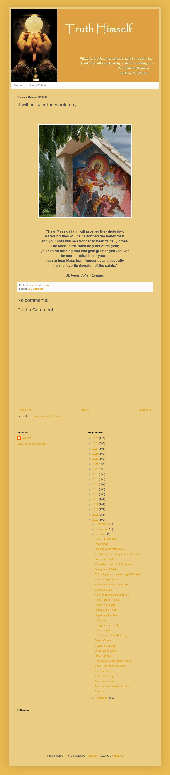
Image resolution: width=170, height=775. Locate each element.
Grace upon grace (105, 538)
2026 (95, 438)
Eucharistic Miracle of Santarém (113, 564)
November (101, 529)
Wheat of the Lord (105, 610)
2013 (95, 504)
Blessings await (104, 559)
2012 (95, 509)
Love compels (103, 630)
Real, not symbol (104, 681)
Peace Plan (101, 543)
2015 (95, 494)
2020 (95, 468)
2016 (95, 489)
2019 (95, 474)
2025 (95, 443)
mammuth (91, 755)
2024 (95, 448)
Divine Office (37, 85)
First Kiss (100, 691)
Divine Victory (103, 640)
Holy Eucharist (35, 288)
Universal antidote (105, 650)
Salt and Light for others (108, 579)
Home (18, 85)
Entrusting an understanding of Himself (117, 574)
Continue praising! (105, 605)
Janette (26, 438)
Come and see (103, 589)
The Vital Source (104, 671)
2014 (95, 499)
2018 (95, 479)
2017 (95, 484)
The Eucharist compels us (110, 666)
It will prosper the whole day (111, 635)
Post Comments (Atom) (47, 416)
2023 (95, 453)
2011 (95, 514)
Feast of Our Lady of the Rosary (113, 661)
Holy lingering (103, 656)
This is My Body (104, 676)
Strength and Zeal (105, 569)
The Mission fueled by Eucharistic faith (117, 554)
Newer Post (25, 409)
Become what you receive (110, 548)
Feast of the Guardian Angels (112, 686)
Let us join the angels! (107, 599)
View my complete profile (31, 443)
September (102, 698)
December (101, 524)
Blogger (118, 755)
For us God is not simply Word (112, 584)
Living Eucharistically (107, 625)
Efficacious (101, 620)
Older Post (145, 409)
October (100, 534)
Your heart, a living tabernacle (112, 594)
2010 (95, 519)
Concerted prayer (105, 645)
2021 (95, 463)
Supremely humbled (106, 615)
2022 (95, 458)
